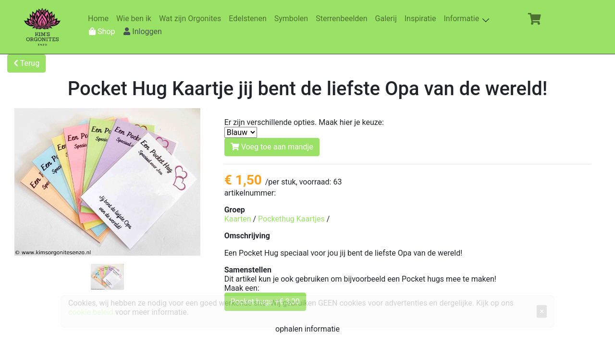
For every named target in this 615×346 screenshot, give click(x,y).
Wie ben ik (135, 18)
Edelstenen (249, 18)
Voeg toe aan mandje (272, 146)
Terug (26, 63)
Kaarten (237, 218)
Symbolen (293, 18)
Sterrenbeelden (343, 18)
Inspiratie (422, 18)
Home (100, 18)
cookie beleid (90, 312)
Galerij (388, 18)
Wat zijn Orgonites (192, 18)
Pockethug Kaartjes (291, 218)
